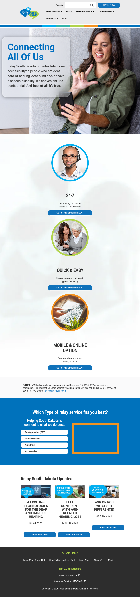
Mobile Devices (32, 438)
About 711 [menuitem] (99, 560)
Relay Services (53, 12)
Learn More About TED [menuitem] (34, 560)
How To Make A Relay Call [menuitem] (62, 560)
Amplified (30, 445)
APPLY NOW (109, 5)
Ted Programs (105, 12)
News (64, 18)
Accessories (31, 451)
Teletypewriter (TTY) (35, 432)
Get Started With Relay (70, 212)
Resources (51, 18)
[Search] (80, 5)
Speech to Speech (84, 12)
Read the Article (40, 534)
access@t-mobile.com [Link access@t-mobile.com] (55, 390)
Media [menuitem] (111, 560)
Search (59, 5)
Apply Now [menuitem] (84, 560)
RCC (68, 12)
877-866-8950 (79, 581)
